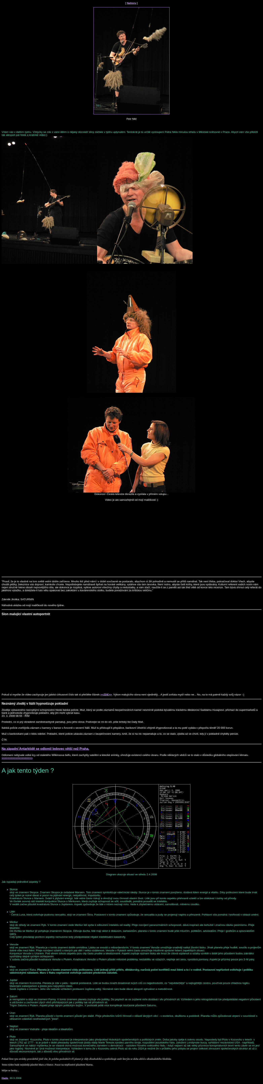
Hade (5, 1078)
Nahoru (131, 3)
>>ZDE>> (106, 694)
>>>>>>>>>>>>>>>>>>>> (17, 758)
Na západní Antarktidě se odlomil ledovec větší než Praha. (45, 748)
